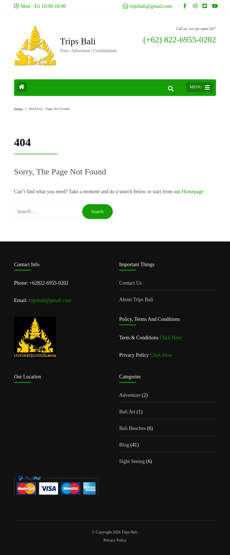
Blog (124, 445)
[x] (204, 3)
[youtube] (214, 3)
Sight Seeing (132, 461)
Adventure (130, 395)
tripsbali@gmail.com (50, 300)
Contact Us (130, 283)
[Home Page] (22, 87)
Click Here (170, 337)
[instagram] (195, 3)
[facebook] (185, 3)
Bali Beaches (132, 428)
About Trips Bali (136, 299)
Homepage (192, 191)
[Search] (171, 89)
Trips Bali (78, 41)
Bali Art (127, 411)
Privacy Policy (115, 540)
